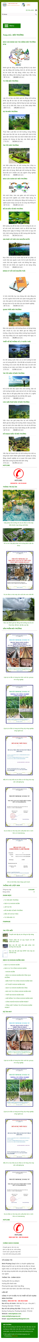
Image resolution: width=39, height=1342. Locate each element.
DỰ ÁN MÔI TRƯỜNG (10, 111)
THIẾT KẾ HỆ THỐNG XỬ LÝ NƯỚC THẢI (16, 341)
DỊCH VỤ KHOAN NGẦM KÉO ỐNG (16, 988)
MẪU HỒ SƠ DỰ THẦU (10, 914)
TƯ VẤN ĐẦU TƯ (9, 917)
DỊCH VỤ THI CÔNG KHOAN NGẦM (15, 968)
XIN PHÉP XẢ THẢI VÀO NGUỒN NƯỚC (16, 239)
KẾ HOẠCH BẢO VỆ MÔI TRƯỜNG (14, 434)
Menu (11, 26)
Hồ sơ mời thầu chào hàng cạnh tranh (18, 882)
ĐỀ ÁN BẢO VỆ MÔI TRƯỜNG (13, 209)
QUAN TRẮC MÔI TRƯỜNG (12, 309)
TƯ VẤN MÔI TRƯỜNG (10, 81)
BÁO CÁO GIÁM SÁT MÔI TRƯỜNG (15, 179)
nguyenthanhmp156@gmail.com (18, 1319)
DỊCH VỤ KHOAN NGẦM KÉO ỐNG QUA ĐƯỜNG (18, 976)
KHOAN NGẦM (10, 971)
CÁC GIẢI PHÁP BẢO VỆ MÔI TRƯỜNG (16, 402)
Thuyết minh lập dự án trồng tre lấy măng (21, 934)
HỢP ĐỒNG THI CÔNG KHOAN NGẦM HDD (19, 998)
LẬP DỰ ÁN (7, 907)
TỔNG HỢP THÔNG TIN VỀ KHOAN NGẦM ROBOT (18, 1006)
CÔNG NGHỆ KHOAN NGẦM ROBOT (16, 1001)
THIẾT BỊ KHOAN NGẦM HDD (14, 995)
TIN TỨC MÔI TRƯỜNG (11, 145)
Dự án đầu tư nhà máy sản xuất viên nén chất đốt (18, 594)
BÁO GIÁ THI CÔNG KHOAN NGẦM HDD (18, 991)
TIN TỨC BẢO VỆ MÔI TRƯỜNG (13, 373)
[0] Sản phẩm (30, 10)
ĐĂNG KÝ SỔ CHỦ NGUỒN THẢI (14, 271)
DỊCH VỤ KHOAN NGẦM (11, 903)
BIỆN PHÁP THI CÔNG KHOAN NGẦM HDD (18, 981)
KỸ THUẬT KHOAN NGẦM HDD (15, 984)
